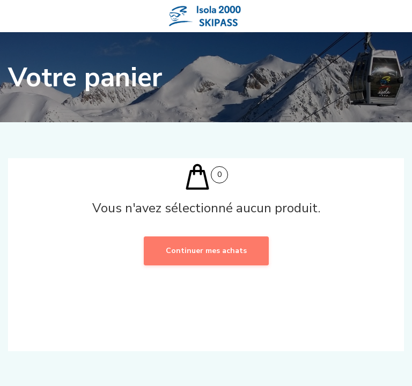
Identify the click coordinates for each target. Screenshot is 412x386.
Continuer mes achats (206, 251)
